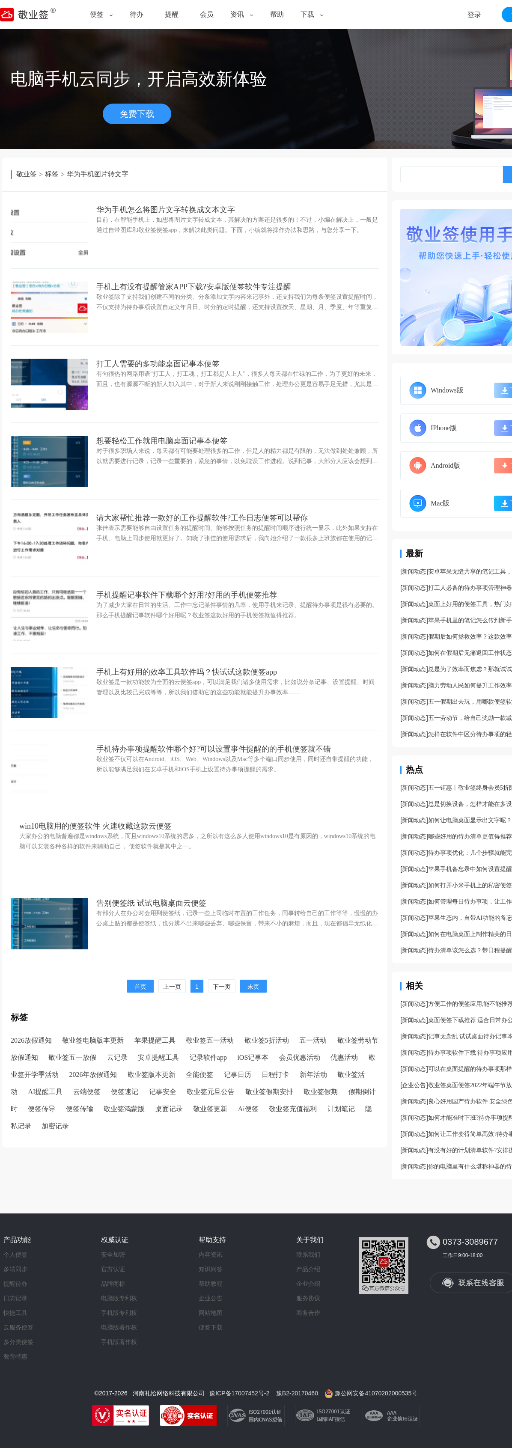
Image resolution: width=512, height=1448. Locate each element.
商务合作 (308, 1312)
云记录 (117, 1057)
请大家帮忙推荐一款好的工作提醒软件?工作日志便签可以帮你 (202, 518)
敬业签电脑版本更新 (93, 1040)
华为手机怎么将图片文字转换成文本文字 (165, 209)
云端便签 (87, 1091)
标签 (52, 174)
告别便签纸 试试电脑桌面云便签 (151, 903)
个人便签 (15, 1254)
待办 (136, 14)
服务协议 (308, 1298)
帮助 (277, 14)
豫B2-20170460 (297, 1393)
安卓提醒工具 (158, 1057)
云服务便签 (18, 1327)
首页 (140, 986)
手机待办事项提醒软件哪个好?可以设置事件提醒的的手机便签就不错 (213, 749)
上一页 (172, 986)
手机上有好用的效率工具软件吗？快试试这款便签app (186, 672)
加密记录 (55, 1126)
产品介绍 (308, 1269)
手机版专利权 (119, 1312)
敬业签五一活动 (210, 1040)
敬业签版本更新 (152, 1074)
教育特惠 (15, 1356)
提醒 (172, 14)
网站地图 (211, 1312)
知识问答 (211, 1269)
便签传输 (79, 1108)
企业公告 (414, 1085)
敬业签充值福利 (293, 1108)
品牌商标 (113, 1283)
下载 (307, 14)
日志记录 (15, 1298)
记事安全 (162, 1091)
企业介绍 (308, 1283)
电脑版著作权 (119, 1327)
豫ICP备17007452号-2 (239, 1393)
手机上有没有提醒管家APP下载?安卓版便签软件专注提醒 (193, 286)
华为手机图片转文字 (97, 174)
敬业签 (26, 174)
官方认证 (113, 1269)
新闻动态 (414, 571)
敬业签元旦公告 (211, 1091)
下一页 (222, 986)
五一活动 (313, 1040)
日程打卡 (275, 1074)
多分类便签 (18, 1341)
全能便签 (199, 1074)
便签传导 (41, 1108)
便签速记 (124, 1091)
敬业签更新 (210, 1108)
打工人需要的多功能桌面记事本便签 (158, 364)
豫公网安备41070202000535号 (376, 1393)
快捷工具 (15, 1312)
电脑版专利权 (119, 1298)
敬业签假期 (321, 1091)
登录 (474, 14)
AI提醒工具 (45, 1091)
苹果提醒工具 (155, 1040)
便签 (97, 14)
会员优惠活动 (299, 1057)
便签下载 (211, 1327)
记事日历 (237, 1074)
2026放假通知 (31, 1040)
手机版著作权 (119, 1341)
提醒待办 (15, 1283)
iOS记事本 (252, 1057)
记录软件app (208, 1057)
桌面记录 (169, 1108)
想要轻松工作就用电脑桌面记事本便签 (161, 441)
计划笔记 (341, 1108)
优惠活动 (344, 1057)
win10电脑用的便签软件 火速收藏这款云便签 (95, 826)
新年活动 (313, 1074)
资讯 (237, 14)
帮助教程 (211, 1283)
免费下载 (137, 114)
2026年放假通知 (93, 1074)
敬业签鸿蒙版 (124, 1108)
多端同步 (15, 1269)
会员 (207, 14)
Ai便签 (248, 1108)
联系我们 (308, 1254)
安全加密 (113, 1254)
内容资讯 (211, 1254)
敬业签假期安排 (269, 1091)
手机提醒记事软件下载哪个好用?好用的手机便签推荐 (186, 595)
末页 (253, 986)
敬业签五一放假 (72, 1057)
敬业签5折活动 (266, 1040)
